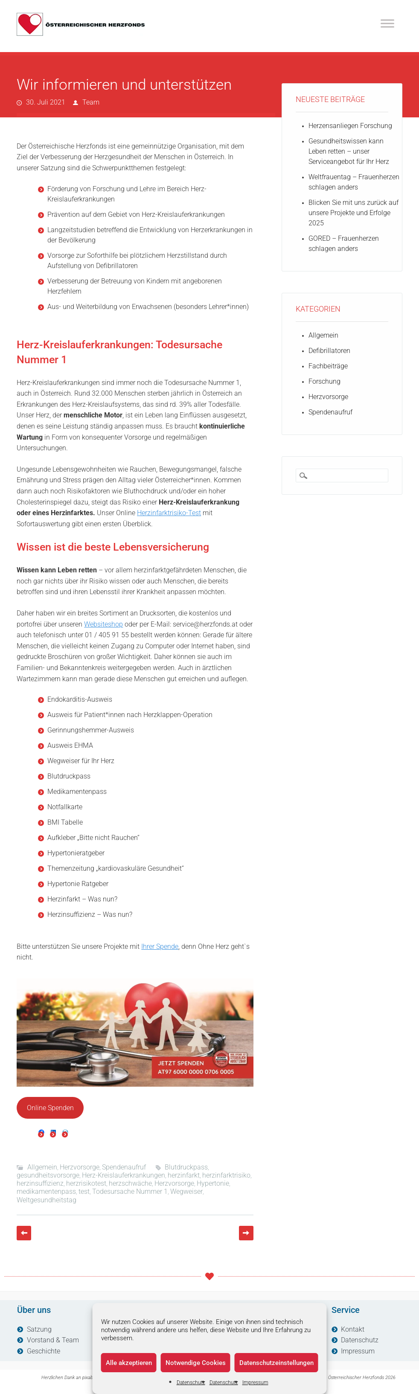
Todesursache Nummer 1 (130, 1191)
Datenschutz (191, 1382)
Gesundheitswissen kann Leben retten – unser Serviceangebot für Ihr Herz (348, 151)
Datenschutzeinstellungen (276, 1363)
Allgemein (42, 1167)
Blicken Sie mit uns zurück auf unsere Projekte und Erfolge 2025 (353, 212)
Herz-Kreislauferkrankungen (123, 1175)
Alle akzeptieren (129, 1363)
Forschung (324, 381)
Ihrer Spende (159, 946)
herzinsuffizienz (40, 1183)
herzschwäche (130, 1183)
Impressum (255, 1382)
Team (90, 102)
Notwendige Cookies (196, 1363)
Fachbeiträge (328, 366)
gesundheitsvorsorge (48, 1175)
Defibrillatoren (329, 351)
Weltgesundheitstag (46, 1200)
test (84, 1191)
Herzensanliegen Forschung (350, 126)
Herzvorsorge (79, 1167)
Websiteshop (103, 624)
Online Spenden (50, 1108)
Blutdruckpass (186, 1167)
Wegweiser (186, 1191)
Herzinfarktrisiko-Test (169, 513)
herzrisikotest (86, 1183)
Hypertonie (213, 1183)
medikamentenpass (46, 1191)
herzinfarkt (184, 1175)
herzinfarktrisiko (226, 1175)
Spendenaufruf (124, 1167)
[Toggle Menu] (387, 23)
